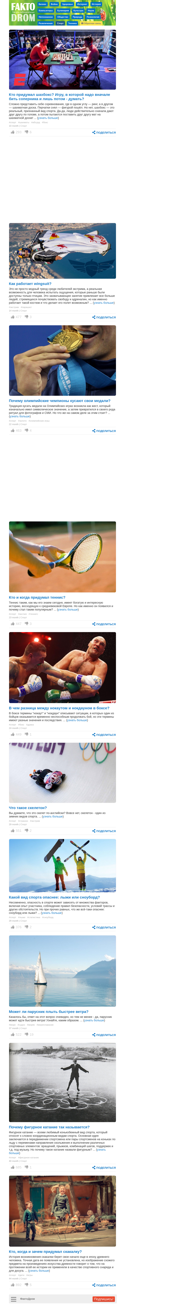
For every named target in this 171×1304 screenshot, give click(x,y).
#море (12, 1024)
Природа (77, 17)
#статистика (33, 917)
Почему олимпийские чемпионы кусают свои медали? (60, 401)
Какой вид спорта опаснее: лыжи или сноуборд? (54, 897)
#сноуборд (47, 917)
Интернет (82, 4)
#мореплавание (45, 1024)
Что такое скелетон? (28, 808)
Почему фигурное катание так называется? (49, 1127)
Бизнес (42, 4)
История (96, 4)
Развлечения (46, 23)
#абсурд (35, 122)
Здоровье (67, 4)
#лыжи (21, 917)
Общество (62, 17)
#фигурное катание (28, 1157)
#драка (30, 724)
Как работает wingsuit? (30, 284)
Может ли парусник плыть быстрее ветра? (49, 1012)
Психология (93, 17)
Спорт (60, 23)
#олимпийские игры (39, 420)
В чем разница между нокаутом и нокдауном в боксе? (59, 708)
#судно (21, 1024)
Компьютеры (46, 10)
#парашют (26, 307)
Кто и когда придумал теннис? (37, 597)
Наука (91, 10)
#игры (29, 1275)
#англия (22, 614)
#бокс (45, 122)
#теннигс (33, 614)
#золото (22, 420)
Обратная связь (91, 23)
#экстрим (14, 307)
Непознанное (46, 17)
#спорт (12, 122)
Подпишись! (103, 1299)
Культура (78, 10)
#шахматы (23, 122)
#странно (23, 821)
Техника (72, 23)
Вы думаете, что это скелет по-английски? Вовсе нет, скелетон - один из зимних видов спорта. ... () (57, 814)
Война (54, 4)
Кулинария (63, 10)
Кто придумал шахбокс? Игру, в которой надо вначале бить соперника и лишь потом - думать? (59, 97)
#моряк (31, 1024)
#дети (21, 1275)
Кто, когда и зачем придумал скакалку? (45, 1252)
